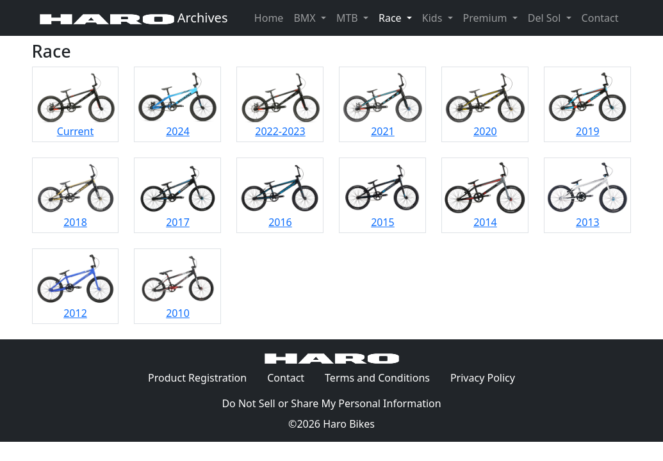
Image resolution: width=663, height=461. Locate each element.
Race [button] (398, 17)
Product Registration (197, 378)
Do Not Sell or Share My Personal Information (331, 403)
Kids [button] (433, 18)
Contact (603, 17)
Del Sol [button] (546, 18)
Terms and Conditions (382, 377)
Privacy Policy (487, 377)
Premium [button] (486, 18)
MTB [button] (348, 18)
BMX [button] (305, 18)
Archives (134, 17)
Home (269, 18)
